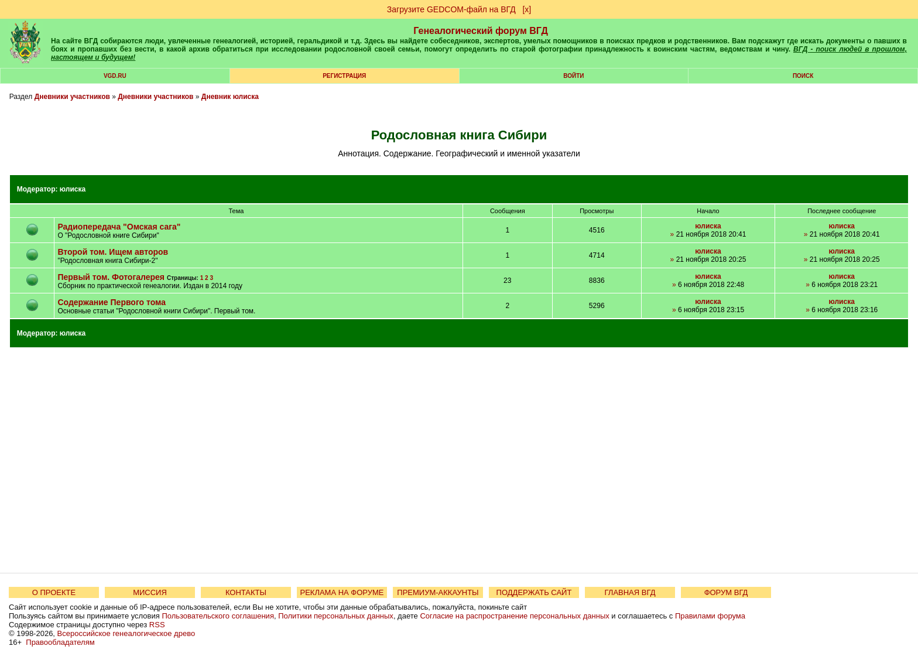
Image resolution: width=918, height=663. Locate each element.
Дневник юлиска (230, 97)
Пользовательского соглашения (218, 615)
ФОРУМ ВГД (726, 592)
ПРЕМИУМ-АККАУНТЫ (437, 592)
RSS (157, 624)
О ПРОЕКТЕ (54, 592)
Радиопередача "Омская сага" (118, 226)
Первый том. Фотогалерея (111, 277)
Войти (573, 76)
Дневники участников (72, 97)
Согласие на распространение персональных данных (514, 615)
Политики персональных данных (335, 615)
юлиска (72, 189)
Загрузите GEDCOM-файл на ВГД (451, 9)
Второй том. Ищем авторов (112, 252)
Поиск (803, 76)
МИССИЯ (150, 592)
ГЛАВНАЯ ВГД (630, 592)
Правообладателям (60, 642)
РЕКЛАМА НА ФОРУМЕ (341, 592)
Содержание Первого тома (111, 302)
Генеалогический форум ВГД (480, 31)
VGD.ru (115, 76)
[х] (526, 9)
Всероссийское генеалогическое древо (126, 633)
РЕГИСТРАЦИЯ (344, 76)
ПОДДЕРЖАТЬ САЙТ (534, 592)
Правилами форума (710, 615)
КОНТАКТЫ (245, 592)
